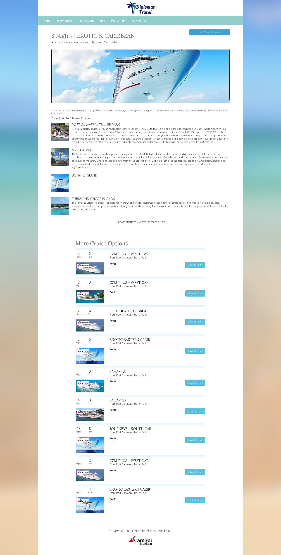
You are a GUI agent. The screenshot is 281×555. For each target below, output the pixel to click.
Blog (102, 20)
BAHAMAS (117, 371)
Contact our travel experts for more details (140, 222)
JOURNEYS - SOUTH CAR (130, 428)
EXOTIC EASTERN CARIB (129, 339)
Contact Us (139, 20)
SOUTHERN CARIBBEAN (129, 311)
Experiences (64, 20)
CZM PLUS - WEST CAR (128, 253)
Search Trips (119, 20)
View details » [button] (195, 265)
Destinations (86, 20)
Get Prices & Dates (209, 32)
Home (47, 20)
